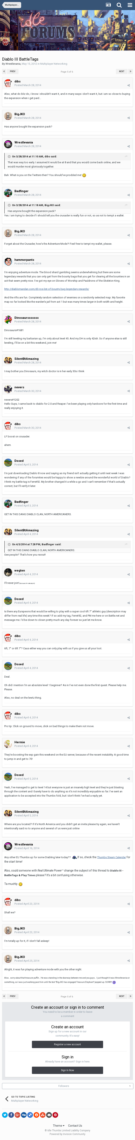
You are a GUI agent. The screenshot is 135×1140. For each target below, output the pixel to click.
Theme (58, 1125)
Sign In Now (67, 1070)
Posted (27, 85)
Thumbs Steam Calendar (111, 857)
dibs (17, 81)
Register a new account (67, 1044)
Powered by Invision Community (67, 1134)
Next (121, 71)
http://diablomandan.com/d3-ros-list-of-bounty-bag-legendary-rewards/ (46, 289)
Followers (63, 1086)
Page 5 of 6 (67, 72)
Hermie (19, 742)
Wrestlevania (13, 63)
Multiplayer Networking (53, 63)
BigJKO (19, 114)
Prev (12, 71)
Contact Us (75, 1125)
